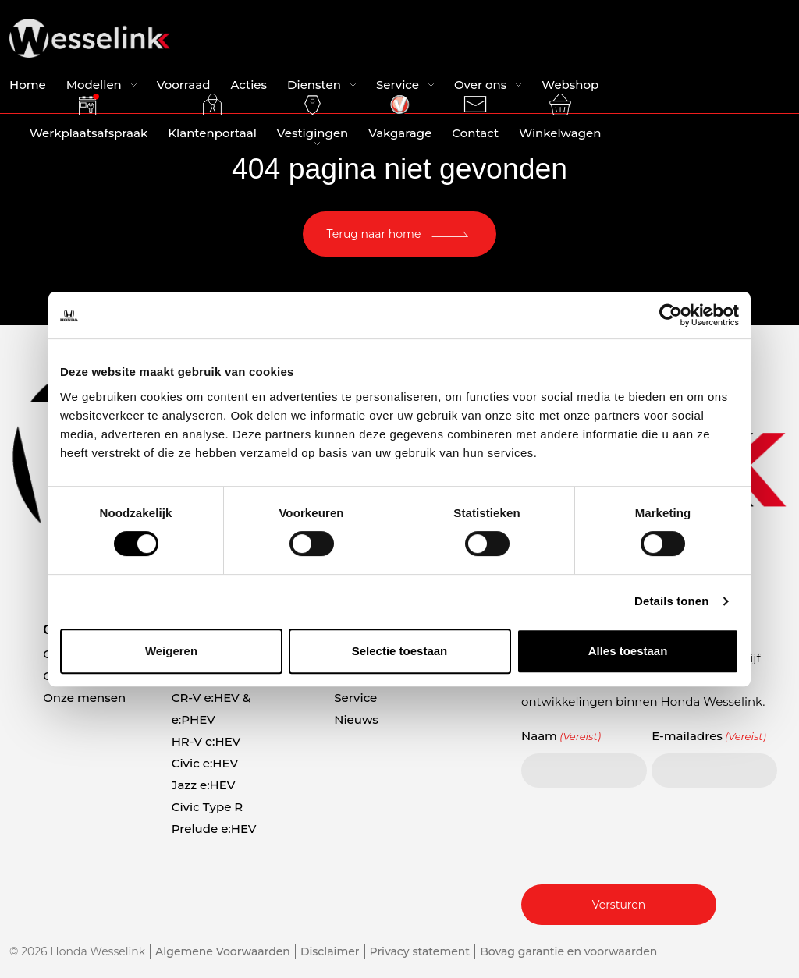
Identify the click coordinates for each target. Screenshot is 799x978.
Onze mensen (84, 697)
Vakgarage (399, 117)
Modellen (94, 84)
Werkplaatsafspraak (88, 117)
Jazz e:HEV (204, 785)
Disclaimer (330, 951)
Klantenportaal (212, 117)
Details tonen (671, 601)
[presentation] (639, 833)
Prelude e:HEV (214, 828)
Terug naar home (374, 234)
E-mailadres (709, 736)
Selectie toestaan (400, 650)
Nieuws (356, 719)
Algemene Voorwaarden (222, 951)
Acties (248, 84)
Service (397, 84)
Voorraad (184, 84)
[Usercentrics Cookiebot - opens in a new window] (670, 315)
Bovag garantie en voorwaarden (568, 951)
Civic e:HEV (205, 763)
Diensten (314, 84)
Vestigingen (312, 117)
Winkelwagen (560, 117)
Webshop (570, 84)
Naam (561, 736)
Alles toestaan (628, 650)
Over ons (480, 84)
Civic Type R (207, 806)
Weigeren (171, 650)
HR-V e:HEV (206, 741)
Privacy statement (420, 951)
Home (27, 84)
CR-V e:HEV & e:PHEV (211, 708)
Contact (475, 117)
